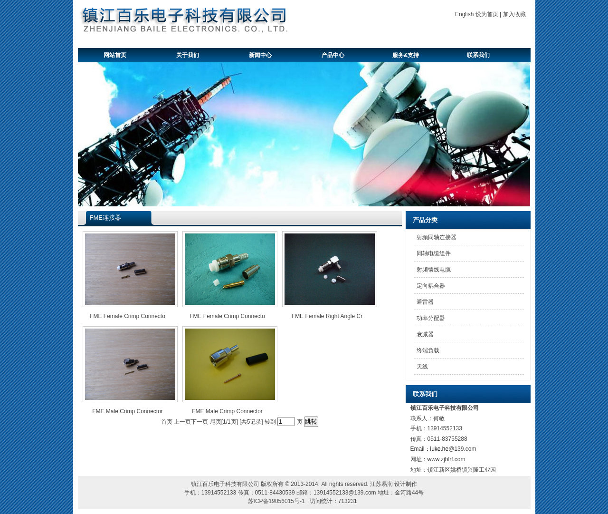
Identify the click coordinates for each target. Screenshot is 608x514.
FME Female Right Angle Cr (327, 316)
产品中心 (333, 55)
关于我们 (187, 55)
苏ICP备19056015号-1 (276, 501)
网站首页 (115, 55)
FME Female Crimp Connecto (127, 316)
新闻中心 (260, 55)
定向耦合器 (431, 285)
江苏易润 (381, 484)
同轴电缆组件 (434, 253)
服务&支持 (405, 55)
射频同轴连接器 (436, 237)
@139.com (462, 449)
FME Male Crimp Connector (127, 411)
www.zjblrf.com (447, 459)
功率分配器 (431, 318)
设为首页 (486, 14)
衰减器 (425, 334)
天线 (422, 366)
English (464, 14)
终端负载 (428, 350)
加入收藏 (514, 14)
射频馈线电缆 (434, 269)
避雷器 (425, 302)
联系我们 (478, 55)
